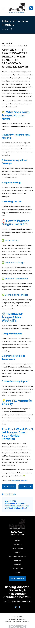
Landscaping (15, 481)
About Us (17, 564)
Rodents (17, 552)
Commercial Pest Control (17, 556)
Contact (17, 572)
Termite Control (17, 548)
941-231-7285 (17, 534)
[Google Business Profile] (16, 607)
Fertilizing (24, 481)
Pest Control (17, 544)
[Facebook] (19, 607)
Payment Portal (17, 568)
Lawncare (17, 560)
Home (17, 540)
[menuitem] (8, 622)
